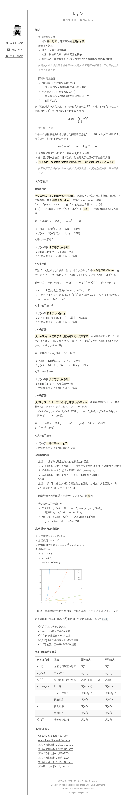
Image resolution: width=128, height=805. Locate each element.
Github (85, 792)
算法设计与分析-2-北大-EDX (53, 766)
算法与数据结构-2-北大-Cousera (55, 749)
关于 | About (14, 56)
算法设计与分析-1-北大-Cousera (55, 762)
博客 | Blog (15, 49)
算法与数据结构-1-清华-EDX (53, 753)
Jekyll (70, 792)
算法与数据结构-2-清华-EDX (53, 757)
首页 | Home (14, 43)
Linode (77, 792)
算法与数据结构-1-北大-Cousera (55, 744)
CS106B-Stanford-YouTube (53, 735)
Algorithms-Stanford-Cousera (54, 740)
